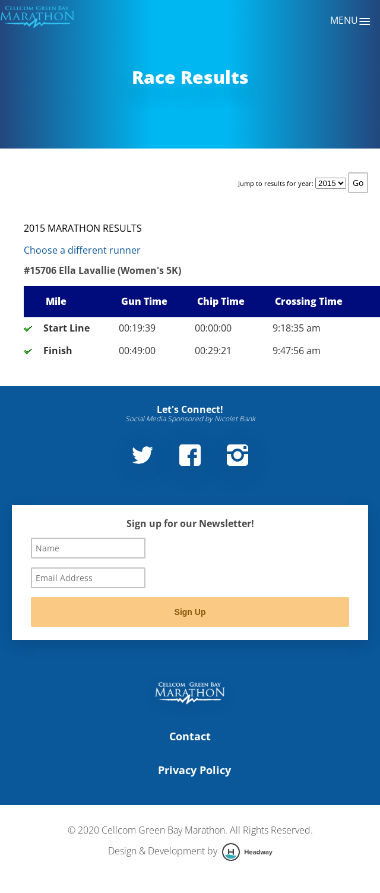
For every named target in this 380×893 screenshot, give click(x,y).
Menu (350, 21)
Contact (190, 736)
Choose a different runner (82, 250)
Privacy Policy (194, 770)
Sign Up (190, 612)
